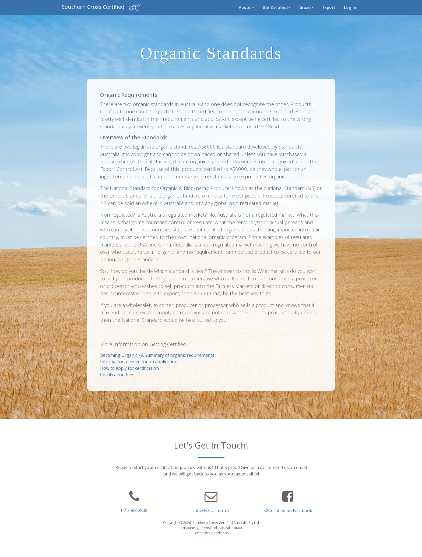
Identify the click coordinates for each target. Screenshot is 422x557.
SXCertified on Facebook (287, 510)
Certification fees (117, 375)
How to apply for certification (129, 368)
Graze (305, 7)
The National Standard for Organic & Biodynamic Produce (165, 188)
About (245, 7)
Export (328, 7)
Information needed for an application (138, 362)
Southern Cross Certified (102, 7)
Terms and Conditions (211, 532)
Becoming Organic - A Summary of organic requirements (157, 355)
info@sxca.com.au (211, 510)
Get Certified (275, 7)
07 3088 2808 (134, 510)
